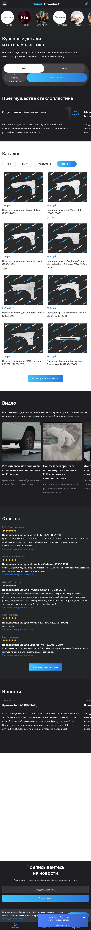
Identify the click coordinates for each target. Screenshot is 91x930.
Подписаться (45, 898)
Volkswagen (44, 168)
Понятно (78, 915)
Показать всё (57, 81)
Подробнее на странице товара (17, 553)
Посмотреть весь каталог (45, 382)
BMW (25, 168)
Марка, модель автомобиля (15, 82)
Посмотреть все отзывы (45, 671)
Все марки (66, 168)
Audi (9, 168)
